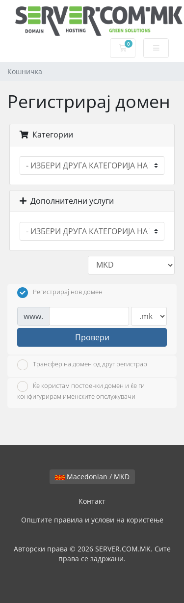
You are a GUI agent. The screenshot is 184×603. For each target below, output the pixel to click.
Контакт (92, 501)
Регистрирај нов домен (60, 292)
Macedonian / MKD (92, 476)
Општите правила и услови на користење (92, 519)
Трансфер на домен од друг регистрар (82, 364)
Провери (92, 337)
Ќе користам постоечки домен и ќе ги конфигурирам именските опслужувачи (81, 391)
